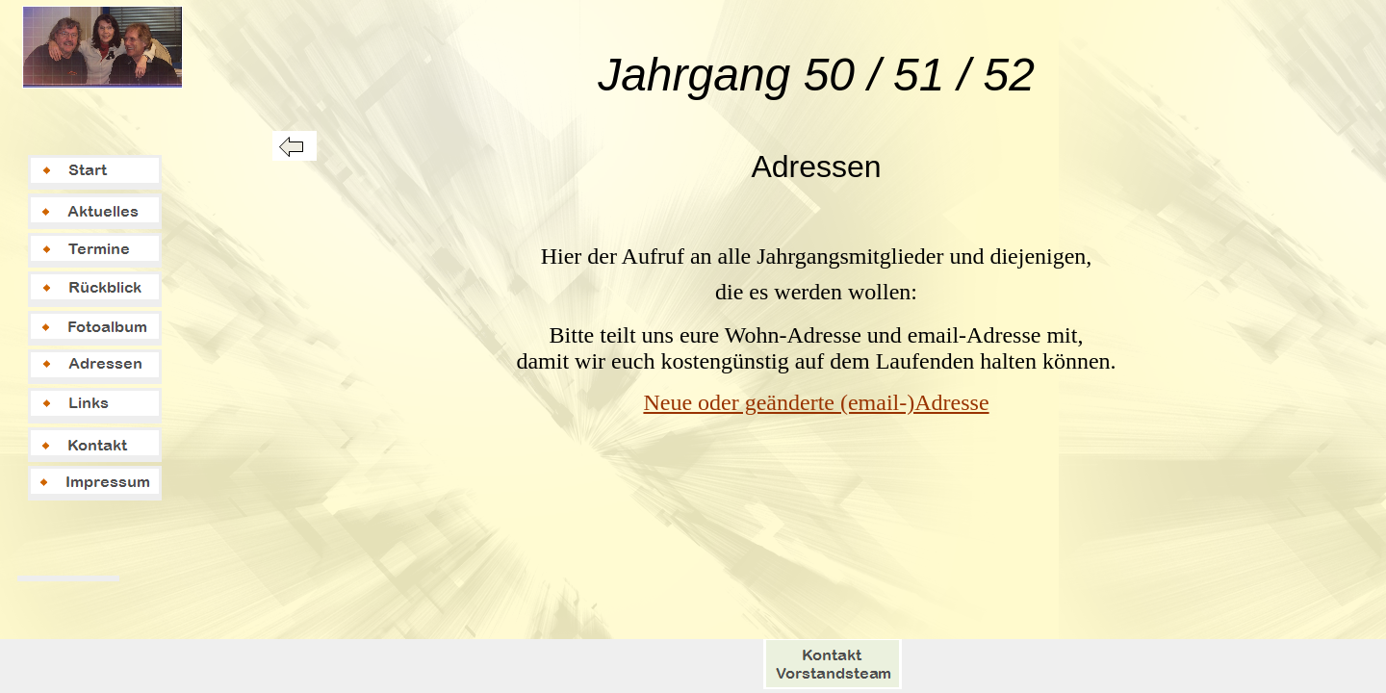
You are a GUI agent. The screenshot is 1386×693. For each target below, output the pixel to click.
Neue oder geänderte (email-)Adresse (815, 402)
